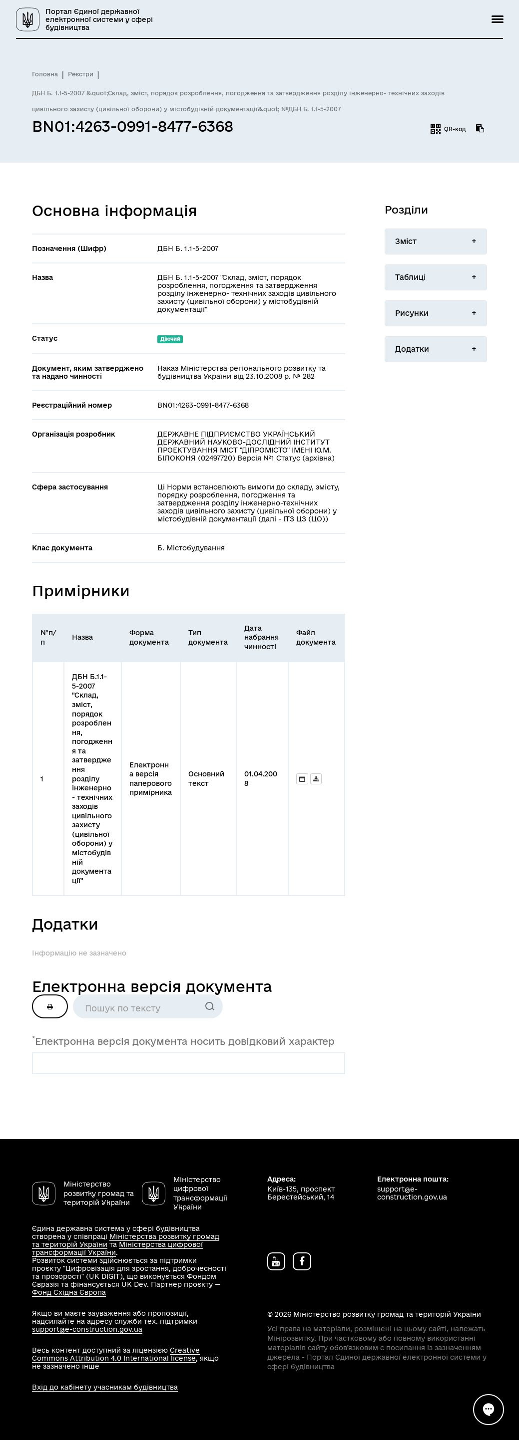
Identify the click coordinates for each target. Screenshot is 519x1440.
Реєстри (80, 74)
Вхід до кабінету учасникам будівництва (105, 1387)
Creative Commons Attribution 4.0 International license (116, 1354)
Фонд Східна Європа (69, 1292)
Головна (45, 74)
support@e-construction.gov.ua (87, 1329)
